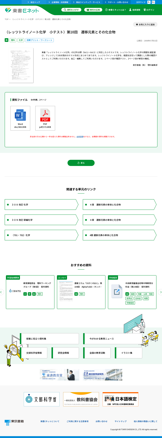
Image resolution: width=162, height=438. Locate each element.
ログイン (148, 9)
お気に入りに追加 (147, 24)
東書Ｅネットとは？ (115, 9)
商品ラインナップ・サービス (86, 2)
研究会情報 (63, 352)
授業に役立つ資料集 (36, 338)
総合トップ (34, 2)
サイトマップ (121, 421)
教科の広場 (93, 9)
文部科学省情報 (34, 352)
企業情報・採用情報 (58, 2)
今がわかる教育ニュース (102, 338)
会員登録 (134, 9)
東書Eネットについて (49, 421)
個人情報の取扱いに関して (145, 421)
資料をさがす (71, 9)
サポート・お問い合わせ (116, 2)
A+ (153, 2)
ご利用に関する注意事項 (77, 421)
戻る (81, 162)
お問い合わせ (101, 421)
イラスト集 (126, 352)
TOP (7, 19)
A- (149, 2)
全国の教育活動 (97, 352)
